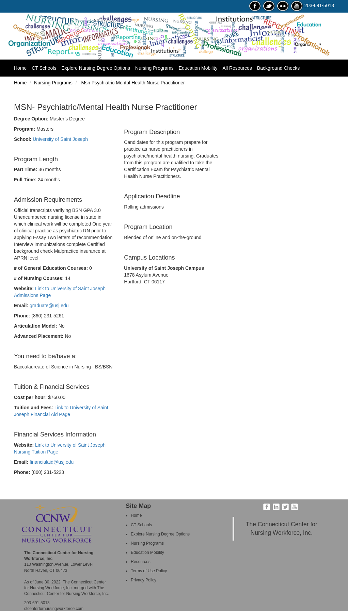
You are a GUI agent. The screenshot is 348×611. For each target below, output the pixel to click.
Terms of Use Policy (149, 570)
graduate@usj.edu (49, 305)
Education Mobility (198, 68)
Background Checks (278, 68)
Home (23, 67)
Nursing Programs (154, 68)
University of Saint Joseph (60, 139)
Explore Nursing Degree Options (95, 68)
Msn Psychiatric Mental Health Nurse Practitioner (132, 82)
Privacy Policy (143, 580)
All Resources (237, 68)
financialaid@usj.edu (52, 462)
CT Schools (44, 68)
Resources (140, 561)
